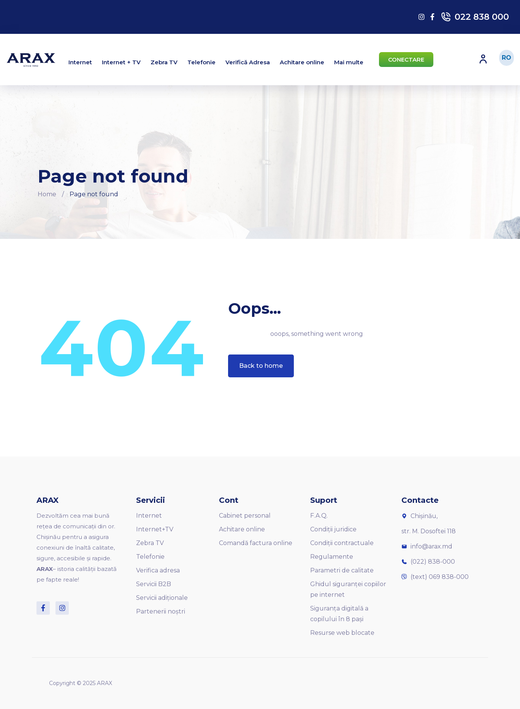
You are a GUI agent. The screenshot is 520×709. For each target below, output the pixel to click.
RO (506, 57)
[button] (406, 59)
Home (47, 194)
